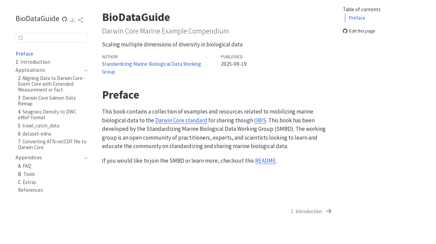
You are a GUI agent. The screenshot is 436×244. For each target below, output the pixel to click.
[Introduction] (312, 211)
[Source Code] (65, 19)
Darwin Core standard (181, 120)
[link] (72, 20)
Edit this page (359, 31)
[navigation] (84, 70)
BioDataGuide (37, 18)
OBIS (260, 120)
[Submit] (20, 38)
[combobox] (52, 38)
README (265, 160)
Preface (357, 18)
